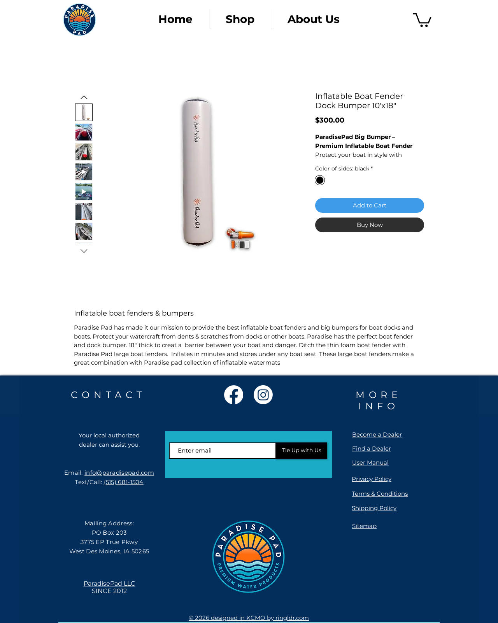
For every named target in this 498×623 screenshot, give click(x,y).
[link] (422, 19)
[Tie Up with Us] (301, 450)
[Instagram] (263, 394)
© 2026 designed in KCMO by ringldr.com (249, 617)
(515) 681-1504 (124, 482)
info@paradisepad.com (119, 472)
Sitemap (364, 526)
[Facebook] (233, 394)
